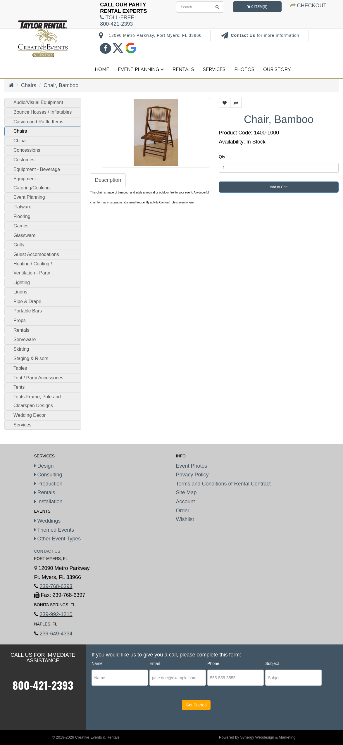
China (19, 140)
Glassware (24, 235)
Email (154, 663)
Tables (20, 368)
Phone (213, 663)
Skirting (21, 349)
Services (214, 69)
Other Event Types (57, 539)
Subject (272, 663)
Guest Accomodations (36, 254)
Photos (244, 69)
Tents (19, 387)
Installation (48, 501)
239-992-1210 (56, 614)
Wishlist (185, 519)
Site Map (186, 492)
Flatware (22, 206)
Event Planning (141, 69)
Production (48, 484)
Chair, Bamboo (61, 85)
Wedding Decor (29, 415)
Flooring (21, 216)
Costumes (24, 159)
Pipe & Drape (27, 301)
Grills (18, 244)
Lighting (21, 282)
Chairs (28, 85)
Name (97, 663)
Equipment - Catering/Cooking (31, 183)
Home (102, 69)
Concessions (26, 150)
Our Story (277, 69)
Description (108, 180)
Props (19, 320)
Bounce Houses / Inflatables (42, 112)
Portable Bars (27, 310)
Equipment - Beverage (36, 169)
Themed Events (54, 530)
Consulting (48, 475)
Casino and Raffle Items (38, 121)
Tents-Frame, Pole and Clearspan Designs (37, 401)
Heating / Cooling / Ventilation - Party (32, 268)
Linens (20, 291)
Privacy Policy (192, 475)
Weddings (47, 521)
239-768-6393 (56, 586)
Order (182, 511)
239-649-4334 (56, 634)
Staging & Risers (30, 358)
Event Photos (191, 466)
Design (44, 466)
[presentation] (127, 710)
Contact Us (244, 35)
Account (185, 501)
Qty (222, 156)
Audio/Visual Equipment (38, 102)
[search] (193, 7)
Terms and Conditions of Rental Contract (223, 484)
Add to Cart (279, 187)
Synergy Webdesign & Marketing (267, 737)
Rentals (183, 69)
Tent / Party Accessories (38, 377)
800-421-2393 (43, 685)
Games (21, 225)
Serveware (24, 339)
